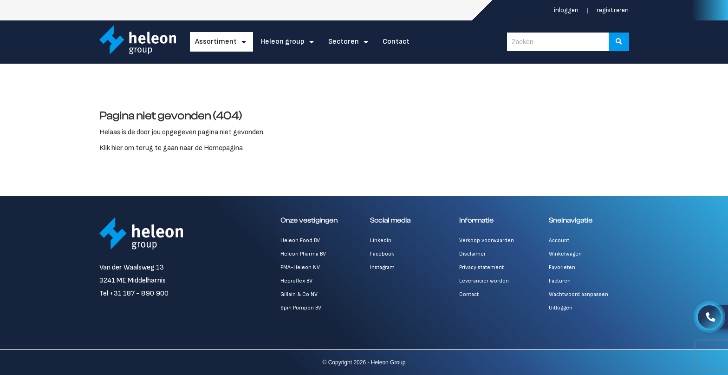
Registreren (613, 10)
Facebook (382, 253)
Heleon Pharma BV (303, 253)
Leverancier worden (484, 280)
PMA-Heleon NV (300, 267)
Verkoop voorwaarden (486, 240)
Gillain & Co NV (299, 294)
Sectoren (343, 41)
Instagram (382, 267)
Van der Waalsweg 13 (131, 267)
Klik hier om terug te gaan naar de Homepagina (171, 148)
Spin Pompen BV (300, 307)
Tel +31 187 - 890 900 (134, 293)
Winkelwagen (565, 253)
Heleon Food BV (300, 240)
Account (559, 240)
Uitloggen (560, 307)
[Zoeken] (619, 42)
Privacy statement (481, 267)
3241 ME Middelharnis (132, 280)
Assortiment (216, 41)
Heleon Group (282, 41)
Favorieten (562, 267)
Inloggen (567, 10)
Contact (396, 41)
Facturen (560, 280)
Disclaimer (472, 253)
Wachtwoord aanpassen (578, 294)
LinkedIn (380, 240)
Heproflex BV (296, 280)
